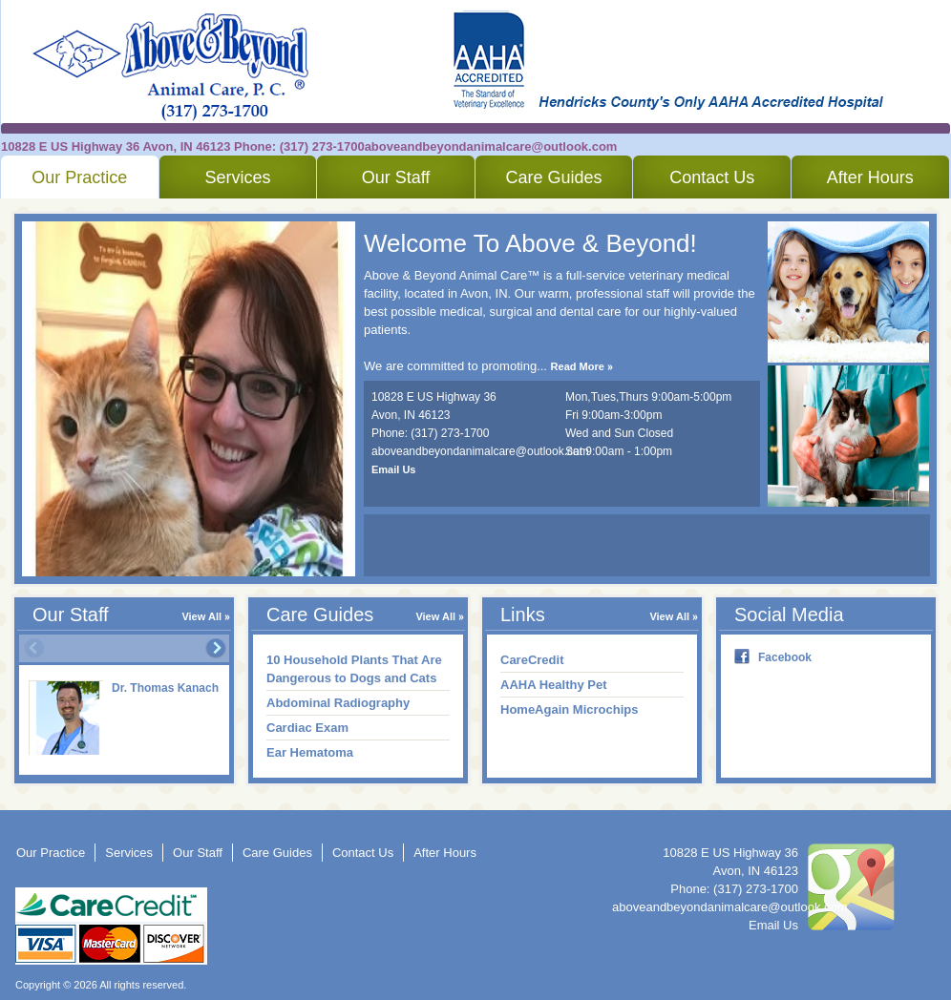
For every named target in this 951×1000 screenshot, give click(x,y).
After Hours (870, 177)
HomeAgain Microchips (569, 709)
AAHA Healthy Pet (553, 684)
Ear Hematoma (309, 752)
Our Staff (396, 177)
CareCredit (531, 660)
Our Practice (79, 177)
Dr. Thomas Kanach (165, 688)
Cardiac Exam (307, 727)
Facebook (785, 657)
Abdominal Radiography (338, 703)
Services (237, 177)
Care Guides (554, 177)
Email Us (393, 469)
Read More (577, 366)
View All (201, 616)
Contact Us (711, 177)
